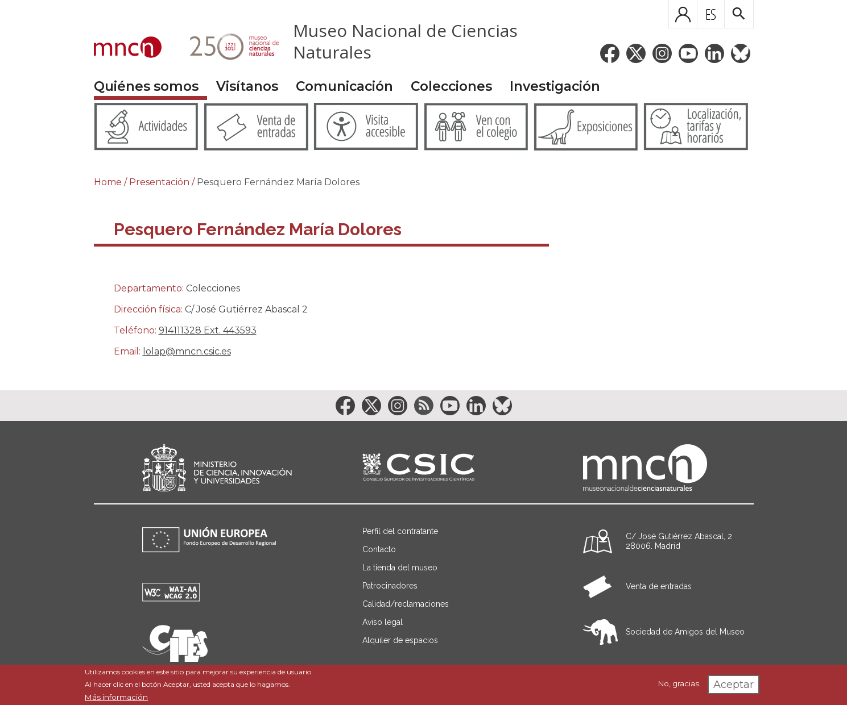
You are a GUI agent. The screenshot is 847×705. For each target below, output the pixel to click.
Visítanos (247, 86)
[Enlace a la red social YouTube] (688, 53)
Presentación (159, 182)
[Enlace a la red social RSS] (423, 405)
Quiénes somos (146, 86)
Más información (116, 697)
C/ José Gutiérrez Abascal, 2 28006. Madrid (679, 541)
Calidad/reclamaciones (405, 604)
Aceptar (733, 684)
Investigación (555, 86)
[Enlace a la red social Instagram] (662, 53)
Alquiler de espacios (400, 640)
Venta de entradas (659, 586)
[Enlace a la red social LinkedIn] (714, 53)
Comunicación (344, 86)
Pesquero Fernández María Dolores (278, 182)
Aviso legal (382, 622)
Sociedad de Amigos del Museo (685, 631)
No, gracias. (679, 683)
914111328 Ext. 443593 (208, 330)
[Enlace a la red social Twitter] (636, 53)
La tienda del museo (399, 567)
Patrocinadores (390, 586)
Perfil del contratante (400, 531)
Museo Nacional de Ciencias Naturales (405, 41)
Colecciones (451, 86)
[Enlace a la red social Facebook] (609, 53)
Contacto (379, 549)
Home (108, 182)
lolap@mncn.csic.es (187, 351)
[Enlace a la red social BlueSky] (740, 53)
